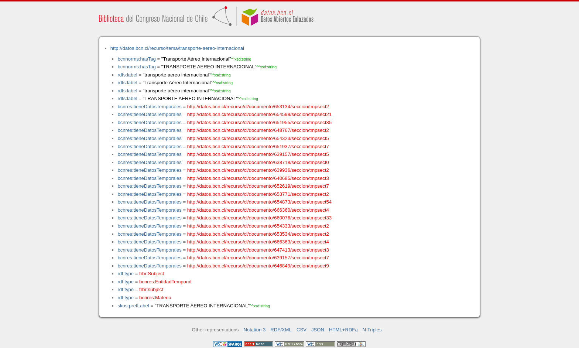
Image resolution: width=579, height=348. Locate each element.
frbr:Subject (151, 273)
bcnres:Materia (155, 297)
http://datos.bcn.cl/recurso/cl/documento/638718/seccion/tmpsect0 (258, 162)
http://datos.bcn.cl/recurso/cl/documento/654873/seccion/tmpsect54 (259, 202)
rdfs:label (127, 75)
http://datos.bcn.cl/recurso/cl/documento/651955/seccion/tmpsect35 (259, 122)
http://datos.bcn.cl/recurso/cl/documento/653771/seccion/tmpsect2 (258, 194)
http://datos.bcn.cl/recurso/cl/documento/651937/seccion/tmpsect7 (258, 146)
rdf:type (125, 273)
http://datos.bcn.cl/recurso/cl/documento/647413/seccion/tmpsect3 (258, 250)
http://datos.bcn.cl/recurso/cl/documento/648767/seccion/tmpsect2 (258, 130)
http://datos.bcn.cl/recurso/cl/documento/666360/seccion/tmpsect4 (258, 210)
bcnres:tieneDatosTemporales (149, 106)
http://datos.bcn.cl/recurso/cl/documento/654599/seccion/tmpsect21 (259, 114)
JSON (317, 329)
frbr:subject (151, 289)
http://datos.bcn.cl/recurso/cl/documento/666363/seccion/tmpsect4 (258, 242)
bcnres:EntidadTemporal (165, 281)
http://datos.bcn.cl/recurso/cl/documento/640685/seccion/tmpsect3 (258, 178)
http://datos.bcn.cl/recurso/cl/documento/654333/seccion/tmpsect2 (258, 226)
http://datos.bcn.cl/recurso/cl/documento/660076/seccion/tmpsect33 (259, 218)
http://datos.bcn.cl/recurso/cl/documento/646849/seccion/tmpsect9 (258, 266)
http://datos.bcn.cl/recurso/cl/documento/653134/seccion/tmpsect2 (258, 106)
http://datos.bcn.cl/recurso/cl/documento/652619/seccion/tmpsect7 (258, 186)
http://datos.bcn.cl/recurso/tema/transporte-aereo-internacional (177, 48)
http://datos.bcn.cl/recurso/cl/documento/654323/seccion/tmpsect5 (258, 138)
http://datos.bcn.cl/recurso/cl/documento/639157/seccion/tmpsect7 (258, 257)
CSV (301, 329)
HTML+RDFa (343, 329)
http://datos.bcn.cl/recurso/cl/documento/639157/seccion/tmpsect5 (258, 154)
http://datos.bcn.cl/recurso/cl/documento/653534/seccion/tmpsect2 (258, 234)
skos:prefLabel (133, 305)
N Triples (372, 329)
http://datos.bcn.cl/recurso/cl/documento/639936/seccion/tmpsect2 (258, 170)
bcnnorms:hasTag (136, 59)
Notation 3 (254, 329)
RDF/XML (281, 329)
